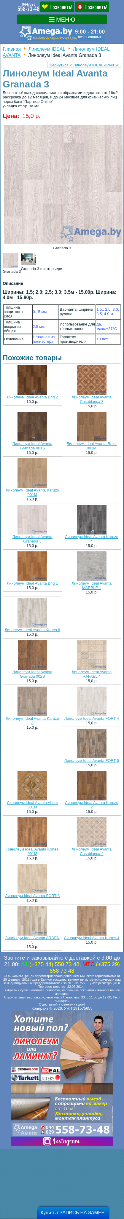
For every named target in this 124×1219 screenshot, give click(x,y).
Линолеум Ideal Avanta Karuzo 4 (91, 538)
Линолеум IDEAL (46, 49)
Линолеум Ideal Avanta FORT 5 (91, 760)
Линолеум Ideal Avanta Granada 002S (32, 674)
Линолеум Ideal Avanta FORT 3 (32, 895)
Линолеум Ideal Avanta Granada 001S (32, 445)
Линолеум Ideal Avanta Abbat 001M (32, 804)
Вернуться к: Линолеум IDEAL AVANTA (84, 65)
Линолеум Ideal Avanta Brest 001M (92, 445)
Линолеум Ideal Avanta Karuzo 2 (91, 804)
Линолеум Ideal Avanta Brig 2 (32, 397)
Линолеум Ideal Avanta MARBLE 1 (92, 585)
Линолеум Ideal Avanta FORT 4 (91, 718)
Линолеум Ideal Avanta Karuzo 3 (32, 720)
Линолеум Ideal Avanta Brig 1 (32, 583)
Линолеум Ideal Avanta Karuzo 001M (32, 492)
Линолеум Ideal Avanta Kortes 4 (91, 938)
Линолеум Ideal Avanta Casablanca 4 (92, 851)
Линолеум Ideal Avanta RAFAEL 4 (92, 674)
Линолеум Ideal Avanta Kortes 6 (32, 630)
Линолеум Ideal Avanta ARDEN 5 (32, 940)
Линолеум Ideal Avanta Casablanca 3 (92, 399)
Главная (12, 49)
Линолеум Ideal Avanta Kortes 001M (32, 851)
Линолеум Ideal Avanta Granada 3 (32, 538)
